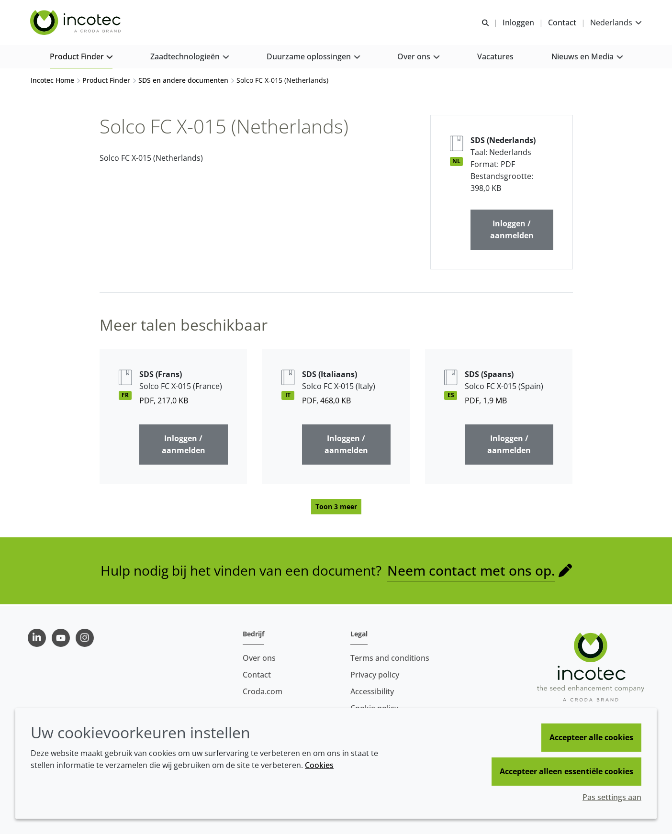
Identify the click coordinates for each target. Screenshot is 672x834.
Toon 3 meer (336, 507)
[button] (81, 57)
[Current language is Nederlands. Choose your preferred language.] (615, 23)
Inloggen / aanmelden (512, 231)
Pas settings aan (611, 797)
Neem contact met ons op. (471, 572)
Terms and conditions (389, 658)
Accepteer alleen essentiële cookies (566, 771)
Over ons (259, 658)
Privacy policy (374, 674)
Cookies (319, 765)
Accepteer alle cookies (591, 737)
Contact (257, 674)
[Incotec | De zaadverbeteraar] (77, 23)
